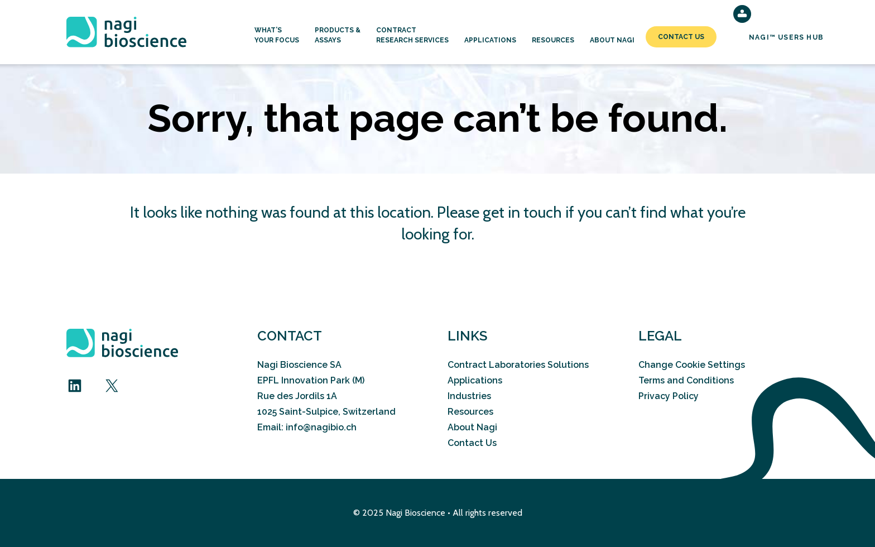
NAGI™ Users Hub (786, 37)
